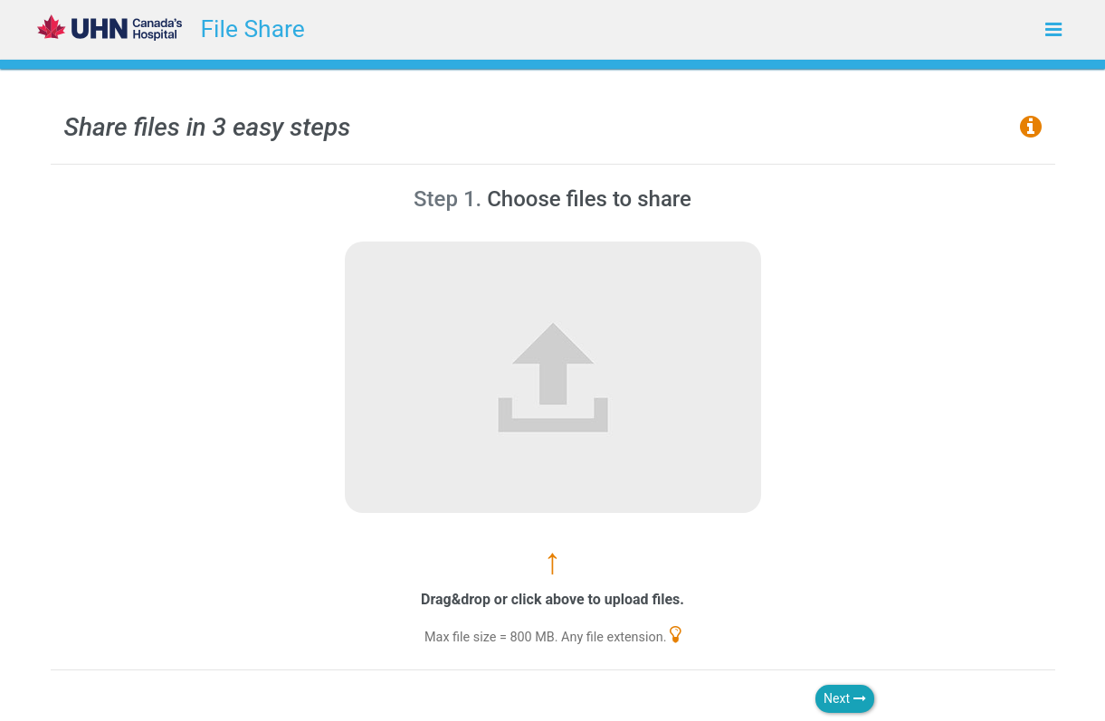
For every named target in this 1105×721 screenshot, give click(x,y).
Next (844, 698)
